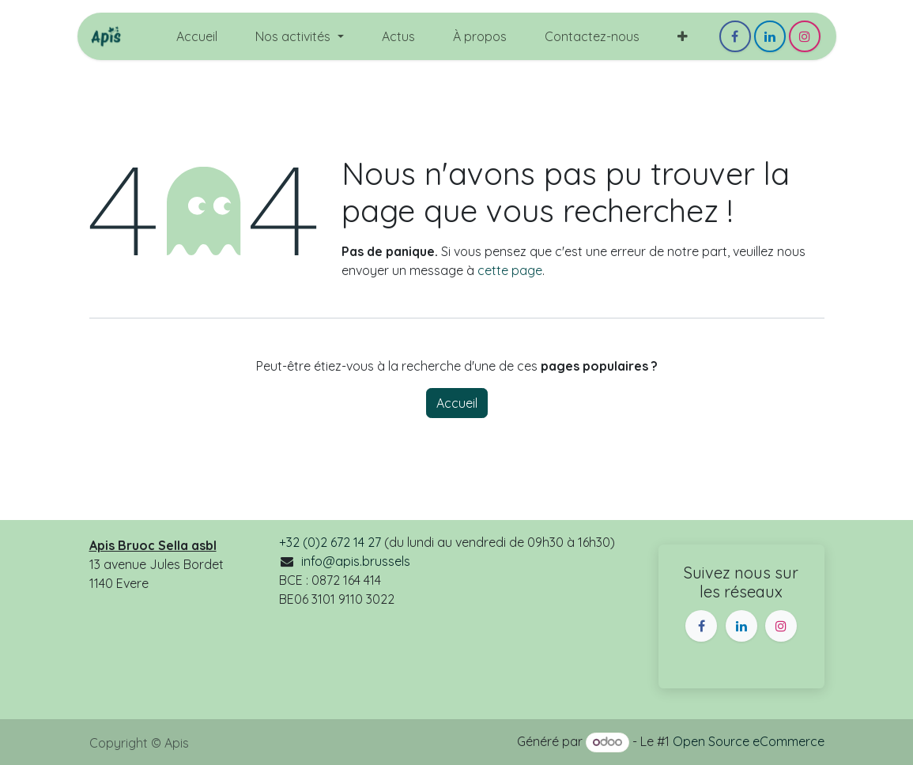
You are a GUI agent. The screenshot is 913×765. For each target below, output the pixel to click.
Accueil (456, 403)
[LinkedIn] (770, 36)
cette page (509, 270)
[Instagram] (805, 36)
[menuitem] (196, 36)
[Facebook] (735, 36)
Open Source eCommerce (748, 741)
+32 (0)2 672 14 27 (330, 542)
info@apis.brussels (355, 561)
